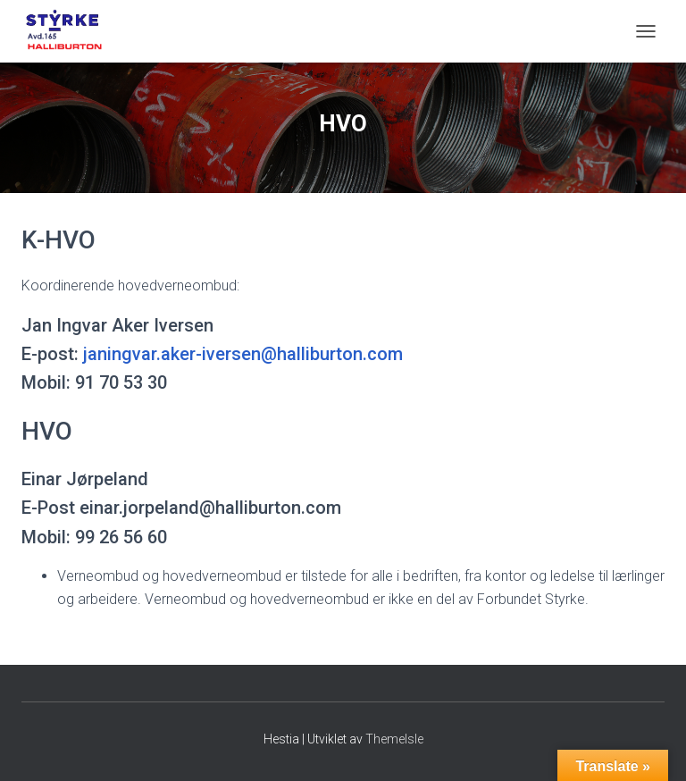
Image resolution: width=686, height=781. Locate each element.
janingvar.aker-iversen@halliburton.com (243, 354)
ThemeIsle (394, 739)
